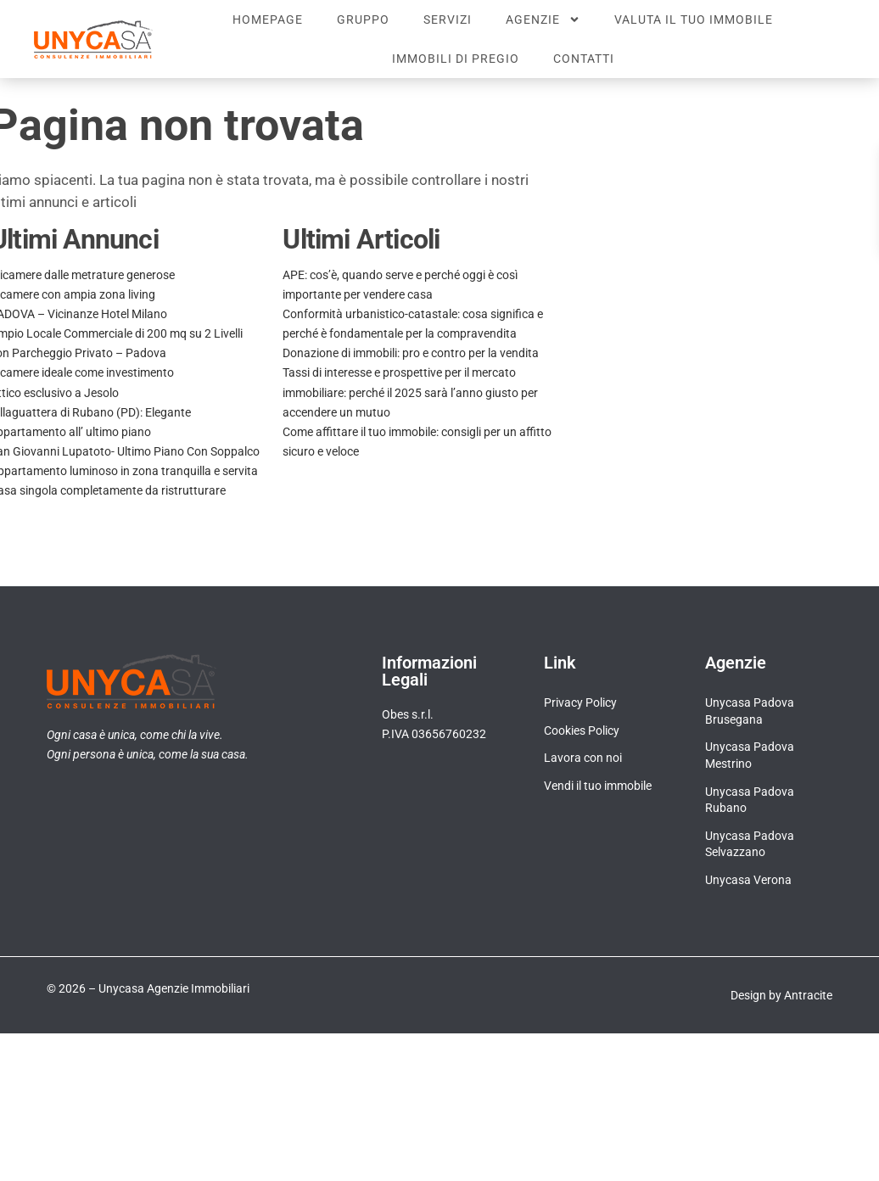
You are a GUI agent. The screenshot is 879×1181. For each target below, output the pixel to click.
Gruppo (363, 19)
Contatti (583, 58)
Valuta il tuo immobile (693, 19)
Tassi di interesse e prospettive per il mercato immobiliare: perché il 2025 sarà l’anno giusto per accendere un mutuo (410, 392)
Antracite (808, 995)
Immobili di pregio (455, 58)
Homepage (267, 19)
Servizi (447, 19)
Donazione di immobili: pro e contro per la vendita (411, 353)
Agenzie (543, 19)
